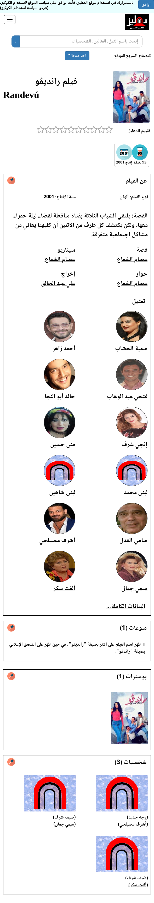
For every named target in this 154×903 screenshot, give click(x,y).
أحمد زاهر (64, 348)
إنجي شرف (134, 444)
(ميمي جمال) (65, 824)
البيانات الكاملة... (125, 606)
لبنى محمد (135, 492)
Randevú (21, 96)
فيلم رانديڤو (56, 82)
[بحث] (16, 41)
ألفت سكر (64, 588)
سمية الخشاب (131, 348)
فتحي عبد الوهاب (127, 396)
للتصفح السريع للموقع (132, 56)
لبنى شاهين (62, 492)
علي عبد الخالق (58, 283)
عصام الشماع (132, 259)
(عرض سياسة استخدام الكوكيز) (24, 8)
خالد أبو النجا (59, 396)
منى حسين (62, 444)
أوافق (146, 4)
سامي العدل (133, 540)
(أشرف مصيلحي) (133, 824)
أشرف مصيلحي (57, 540)
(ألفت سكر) (138, 885)
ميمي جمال (134, 588)
